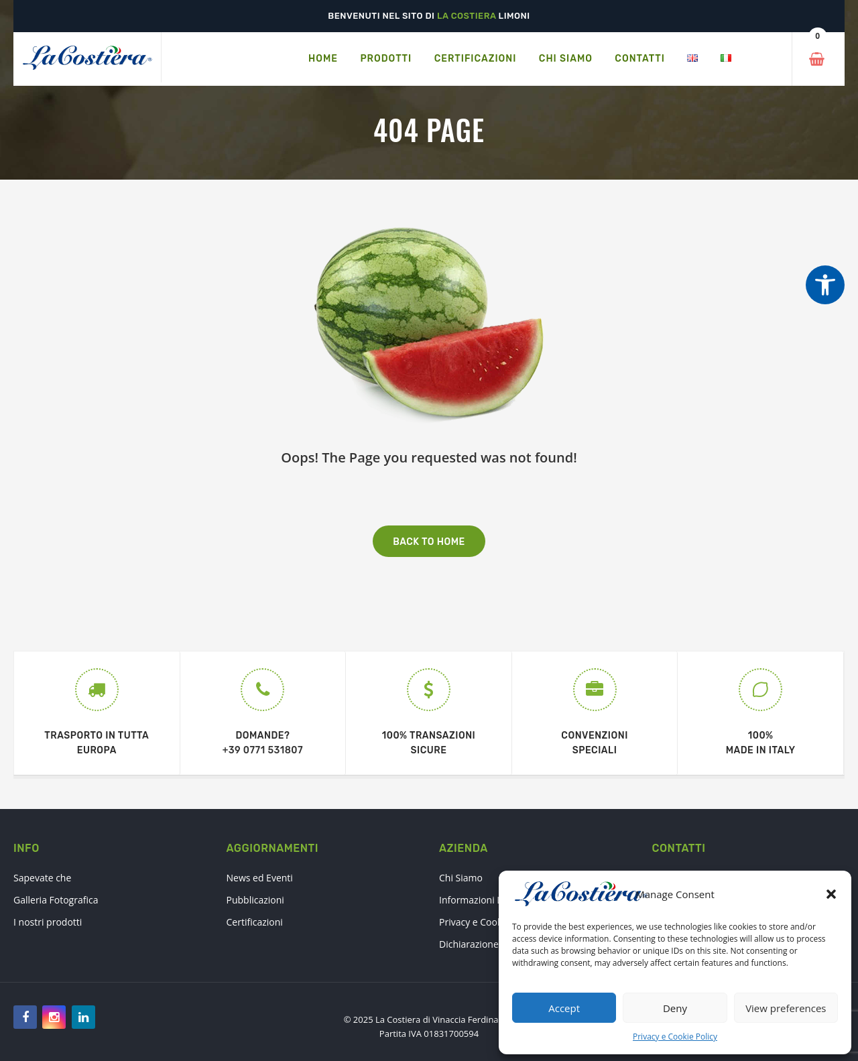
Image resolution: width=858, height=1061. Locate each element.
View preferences (785, 1008)
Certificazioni (255, 922)
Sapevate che (42, 877)
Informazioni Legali (480, 899)
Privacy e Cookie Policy (675, 1036)
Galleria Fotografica (55, 899)
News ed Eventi (260, 877)
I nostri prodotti (47, 922)
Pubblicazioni (255, 899)
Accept (564, 1008)
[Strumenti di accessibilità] (825, 284)
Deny (675, 1008)
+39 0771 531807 (263, 750)
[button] (831, 894)
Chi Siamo (461, 877)
